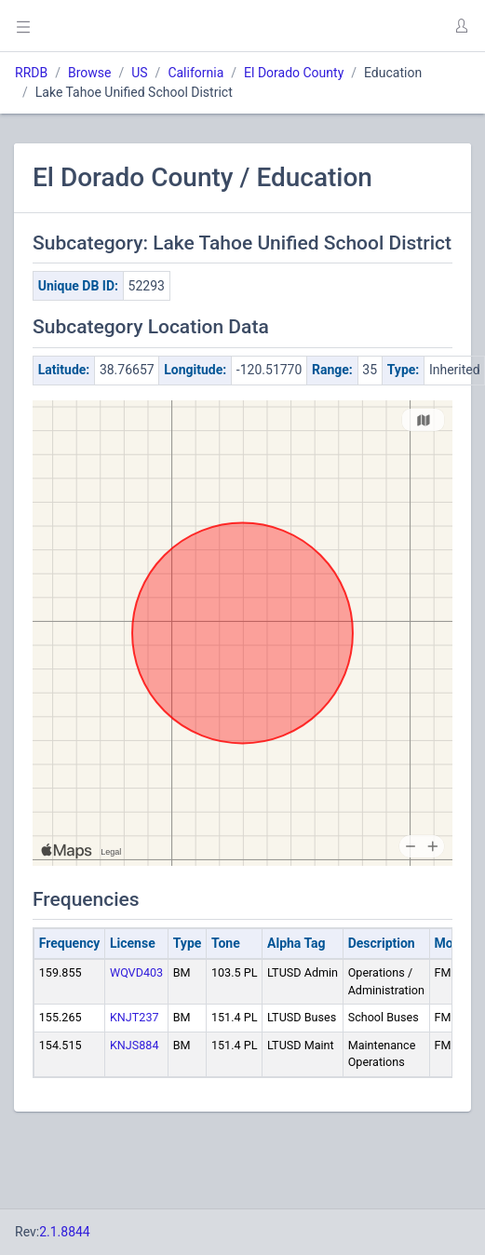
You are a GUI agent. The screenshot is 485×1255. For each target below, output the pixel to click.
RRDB (31, 72)
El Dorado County (294, 72)
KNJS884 (134, 1045)
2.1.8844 (64, 1231)
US (139, 72)
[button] (461, 26)
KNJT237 (134, 1017)
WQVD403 (136, 972)
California (195, 72)
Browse (89, 72)
